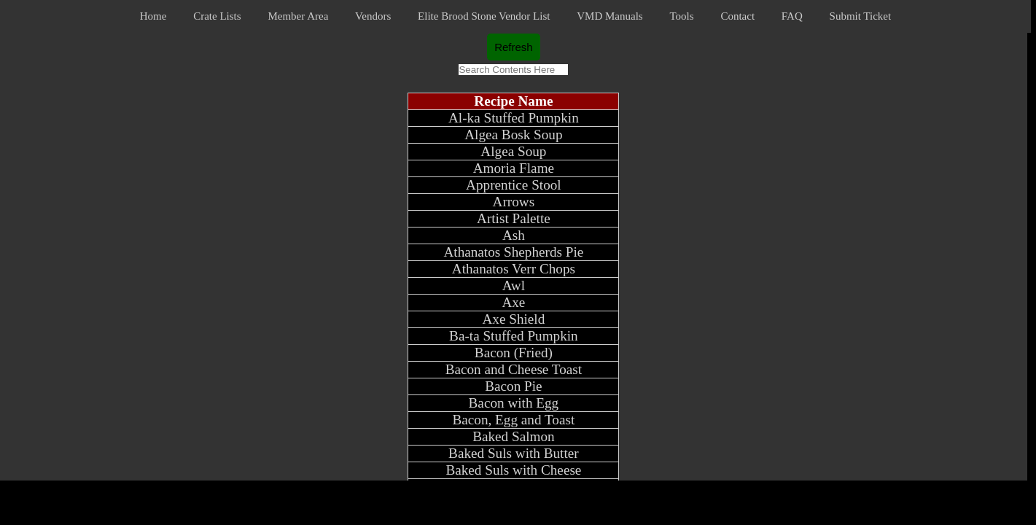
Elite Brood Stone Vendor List (484, 16)
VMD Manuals (609, 16)
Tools (681, 16)
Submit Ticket (861, 16)
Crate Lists (217, 16)
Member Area (298, 16)
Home (153, 16)
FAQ (792, 16)
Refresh (513, 47)
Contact (737, 16)
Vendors (373, 16)
